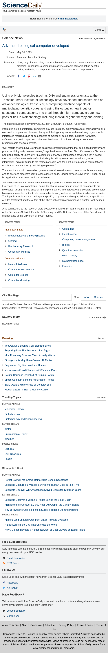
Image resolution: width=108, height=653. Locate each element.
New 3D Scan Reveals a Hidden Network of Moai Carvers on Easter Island (45, 529)
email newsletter (67, 18)
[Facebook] (18, 76)
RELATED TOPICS (12, 222)
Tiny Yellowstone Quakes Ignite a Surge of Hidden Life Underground (41, 510)
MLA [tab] (76, 297)
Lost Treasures (13, 454)
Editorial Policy (85, 625)
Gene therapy (69, 255)
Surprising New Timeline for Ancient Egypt (27, 350)
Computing (68, 229)
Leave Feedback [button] (16, 610)
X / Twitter (12, 587)
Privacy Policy (66, 625)
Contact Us (13, 616)
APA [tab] (86, 297)
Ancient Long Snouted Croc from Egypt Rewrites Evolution (36, 520)
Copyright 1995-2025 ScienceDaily (22, 634)
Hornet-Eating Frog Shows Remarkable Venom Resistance (36, 480)
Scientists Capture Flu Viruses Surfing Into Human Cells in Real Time (42, 485)
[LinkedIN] (34, 76)
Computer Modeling (19, 280)
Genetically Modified (19, 251)
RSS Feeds (13, 563)
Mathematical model (73, 261)
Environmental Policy (16, 434)
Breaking (7, 338)
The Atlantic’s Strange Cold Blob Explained (28, 345)
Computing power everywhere (78, 239)
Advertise (50, 625)
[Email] (39, 76)
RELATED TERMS (66, 222)
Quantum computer (72, 250)
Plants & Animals (14, 229)
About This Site (10, 625)
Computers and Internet (21, 269)
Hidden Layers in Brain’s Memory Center (27, 389)
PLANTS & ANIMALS (11, 404)
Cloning (12, 241)
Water (8, 429)
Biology (66, 245)
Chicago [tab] (98, 297)
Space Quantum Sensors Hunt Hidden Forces (29, 379)
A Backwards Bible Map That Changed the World (31, 524)
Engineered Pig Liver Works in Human (25, 365)
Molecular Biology (14, 409)
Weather (9, 439)
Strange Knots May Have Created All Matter (28, 360)
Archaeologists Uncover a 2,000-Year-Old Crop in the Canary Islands (42, 504)
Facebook (12, 582)
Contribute (36, 625)
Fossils (8, 459)
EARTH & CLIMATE (10, 424)
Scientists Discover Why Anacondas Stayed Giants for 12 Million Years (43, 490)
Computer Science (18, 275)
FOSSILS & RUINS (10, 444)
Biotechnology (12, 414)
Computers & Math (15, 258)
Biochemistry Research (20, 246)
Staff (24, 625)
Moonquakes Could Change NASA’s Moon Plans (31, 370)
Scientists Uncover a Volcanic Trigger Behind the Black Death (38, 500)
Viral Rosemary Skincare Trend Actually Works (30, 355)
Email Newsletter (16, 558)
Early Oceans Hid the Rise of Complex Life (28, 384)
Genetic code (69, 234)
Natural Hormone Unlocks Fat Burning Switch (29, 375)
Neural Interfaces (17, 264)
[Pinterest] (29, 76)
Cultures (9, 449)
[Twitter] (24, 76)
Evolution (67, 266)
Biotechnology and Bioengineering (26, 235)
